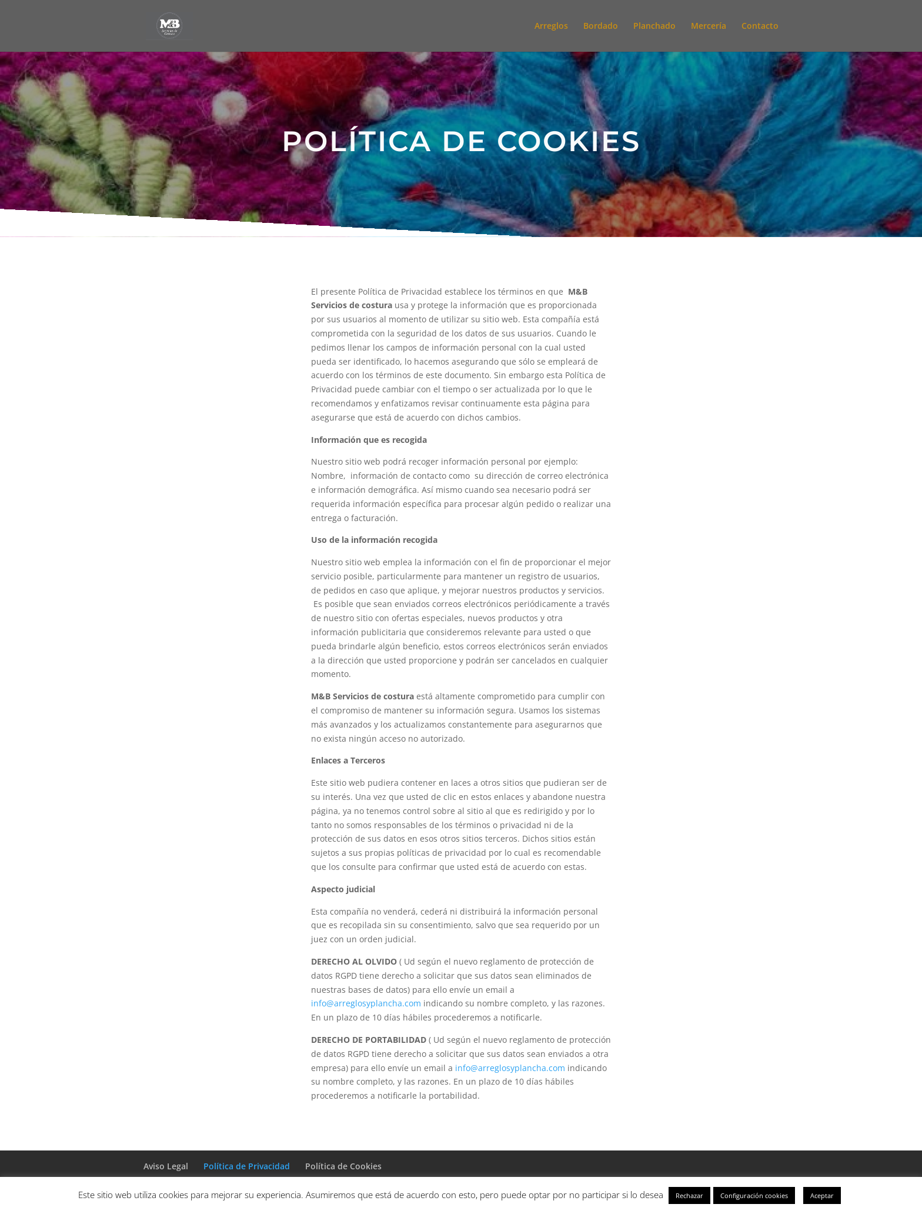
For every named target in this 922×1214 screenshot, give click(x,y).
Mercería (708, 26)
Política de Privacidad (246, 1166)
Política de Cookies (343, 1166)
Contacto (760, 26)
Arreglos (551, 26)
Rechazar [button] (689, 1195)
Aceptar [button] (822, 1195)
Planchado (654, 26)
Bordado (600, 26)
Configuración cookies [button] (754, 1195)
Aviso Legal (165, 1166)
